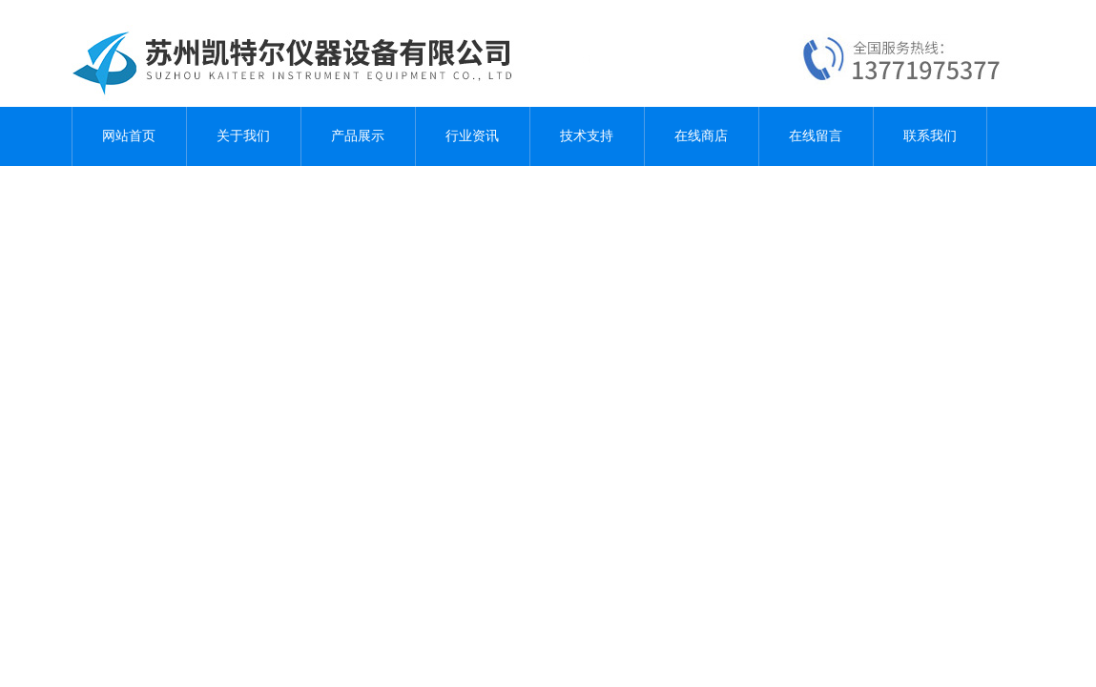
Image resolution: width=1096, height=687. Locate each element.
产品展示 (357, 136)
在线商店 (701, 136)
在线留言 (815, 136)
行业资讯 (472, 136)
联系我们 (930, 136)
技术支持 (586, 136)
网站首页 (128, 136)
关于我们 (243, 136)
